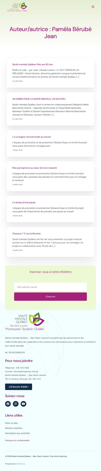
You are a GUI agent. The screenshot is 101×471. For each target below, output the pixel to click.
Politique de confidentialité (17, 440)
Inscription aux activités (17, 433)
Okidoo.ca (20, 464)
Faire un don (11, 423)
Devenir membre (13, 428)
